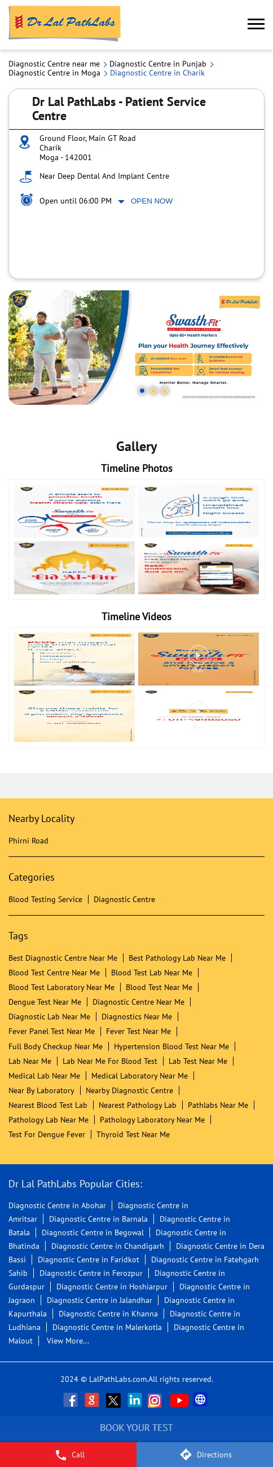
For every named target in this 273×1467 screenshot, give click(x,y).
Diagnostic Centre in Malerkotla (107, 1327)
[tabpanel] (136, 347)
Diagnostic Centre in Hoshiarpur (112, 1287)
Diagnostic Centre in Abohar (57, 1205)
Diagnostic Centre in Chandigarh (107, 1246)
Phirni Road (28, 841)
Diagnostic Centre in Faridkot (88, 1259)
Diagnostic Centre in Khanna (108, 1314)
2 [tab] (153, 391)
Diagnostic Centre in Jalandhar (99, 1300)
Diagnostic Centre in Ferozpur (91, 1273)
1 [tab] (142, 391)
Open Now (152, 201)
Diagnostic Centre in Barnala (98, 1219)
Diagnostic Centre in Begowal (93, 1232)
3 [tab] (165, 391)
